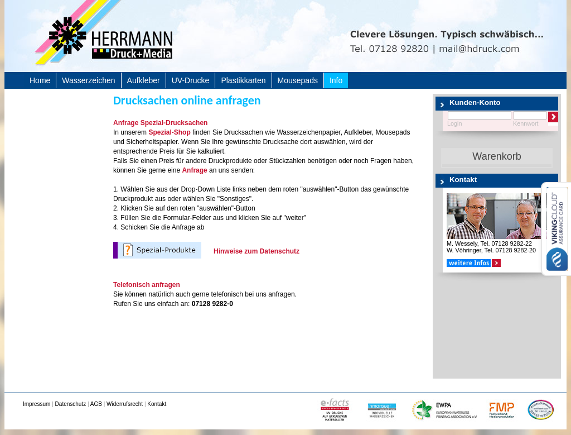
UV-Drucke (191, 80)
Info (336, 80)
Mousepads (298, 80)
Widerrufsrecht (125, 404)
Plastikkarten (243, 80)
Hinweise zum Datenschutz (256, 251)
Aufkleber (143, 80)
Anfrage (194, 170)
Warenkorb (496, 156)
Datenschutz (70, 404)
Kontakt (156, 404)
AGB (96, 404)
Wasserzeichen (88, 80)
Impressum (36, 404)
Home (40, 80)
